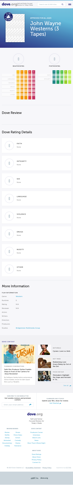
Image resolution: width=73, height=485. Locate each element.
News (36, 441)
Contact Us (36, 463)
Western (19, 297)
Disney (7, 438)
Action (17, 438)
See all (67, 386)
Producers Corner (36, 433)
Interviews (36, 435)
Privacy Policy (36, 460)
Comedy (18, 441)
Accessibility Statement (33, 468)
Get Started (55, 404)
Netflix (7, 435)
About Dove (36, 457)
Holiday (7, 446)
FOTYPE (68, 468)
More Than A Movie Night (36, 443)
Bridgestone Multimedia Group (28, 328)
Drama (17, 443)
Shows (18, 433)
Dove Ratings (36, 455)
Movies (7, 433)
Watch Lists (36, 438)
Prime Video (18, 435)
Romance (17, 446)
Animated (7, 441)
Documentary (7, 443)
